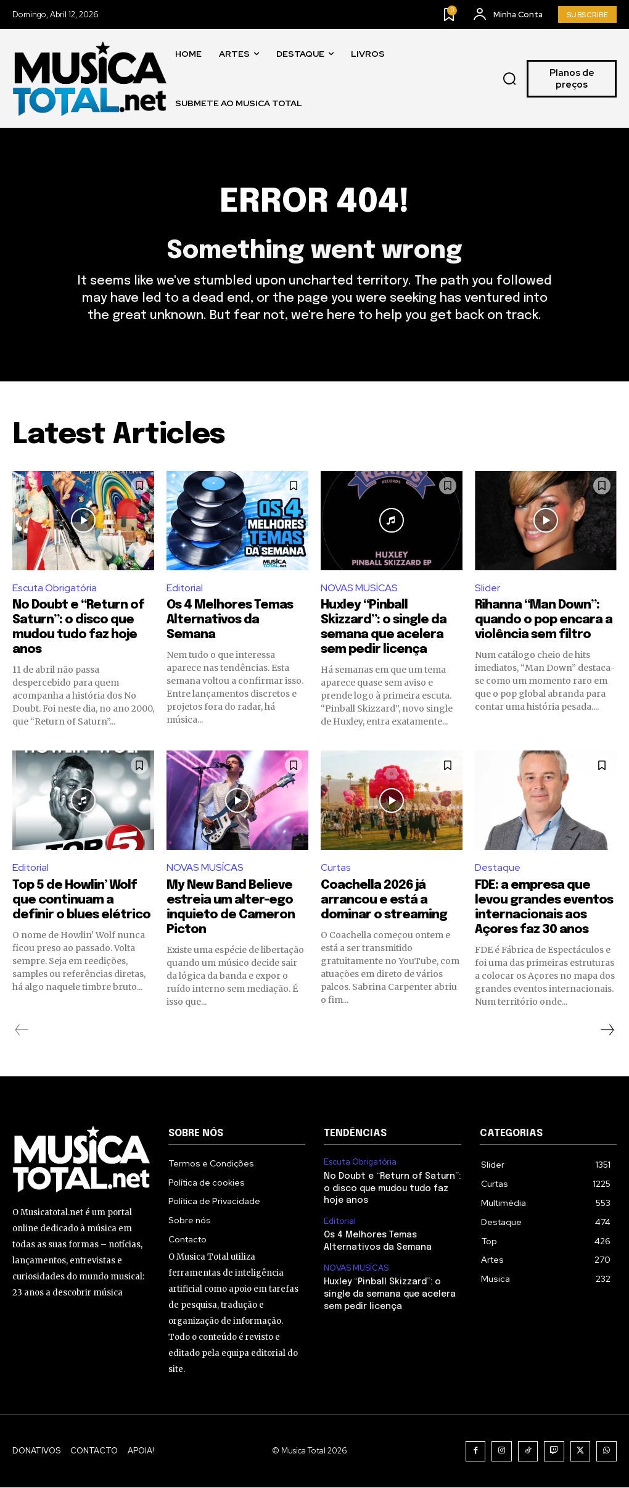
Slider (487, 587)
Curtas (336, 868)
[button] (509, 79)
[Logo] (89, 78)
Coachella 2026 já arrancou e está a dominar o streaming (384, 900)
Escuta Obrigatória (55, 587)
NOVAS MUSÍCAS (359, 587)
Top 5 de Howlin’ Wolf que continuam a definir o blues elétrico (81, 900)
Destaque (498, 868)
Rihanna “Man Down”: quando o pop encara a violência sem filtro (543, 620)
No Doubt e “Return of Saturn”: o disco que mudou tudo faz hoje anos (392, 1189)
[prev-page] (21, 1030)
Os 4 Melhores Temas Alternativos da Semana (229, 620)
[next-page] (607, 1030)
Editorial (185, 587)
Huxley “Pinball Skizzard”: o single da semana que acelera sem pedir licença (390, 1294)
